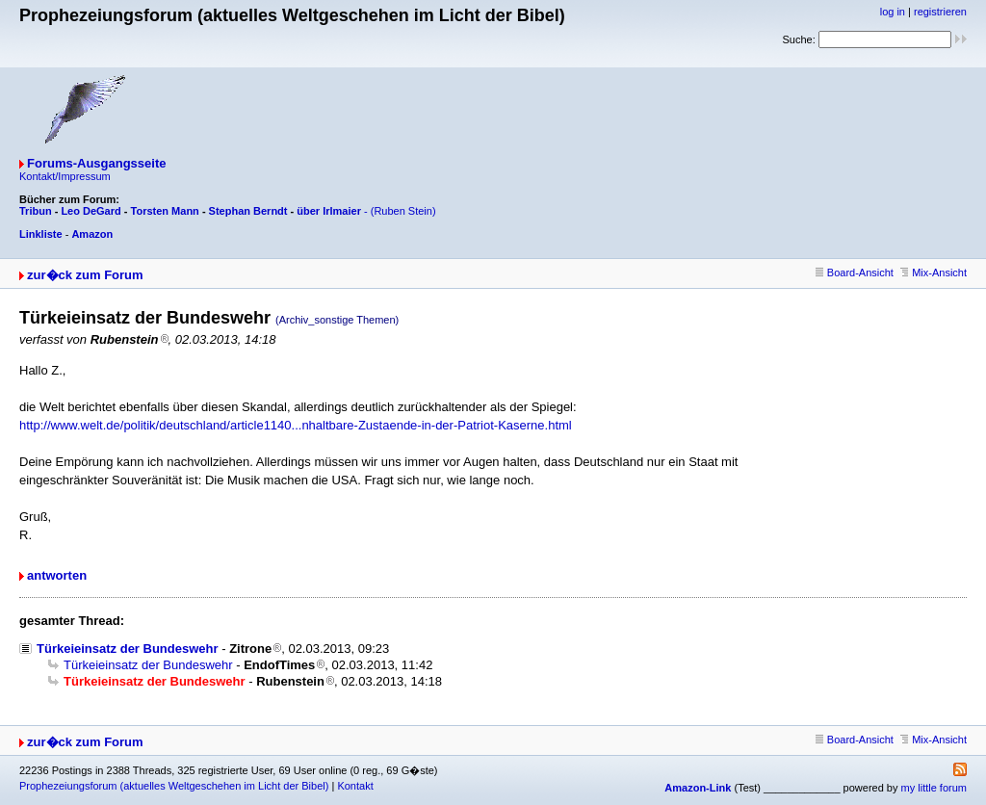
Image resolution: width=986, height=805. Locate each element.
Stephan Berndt (248, 211)
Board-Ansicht (855, 272)
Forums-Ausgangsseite (96, 163)
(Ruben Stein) (403, 211)
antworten (57, 575)
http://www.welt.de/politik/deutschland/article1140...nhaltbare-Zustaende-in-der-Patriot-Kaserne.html (295, 425)
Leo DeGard (90, 211)
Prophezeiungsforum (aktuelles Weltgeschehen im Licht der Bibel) (173, 786)
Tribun (35, 211)
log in (892, 11)
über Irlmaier (329, 211)
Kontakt (355, 786)
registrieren (940, 11)
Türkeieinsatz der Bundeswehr (128, 648)
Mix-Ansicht (933, 272)
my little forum (934, 787)
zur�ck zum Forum (85, 275)
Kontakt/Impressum (65, 176)
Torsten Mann (165, 211)
